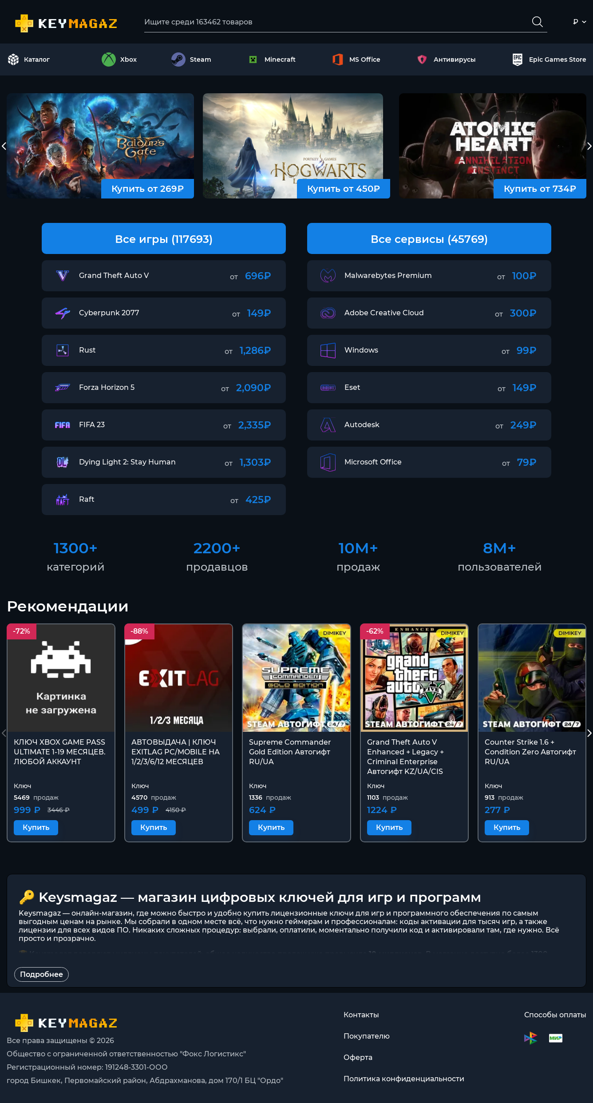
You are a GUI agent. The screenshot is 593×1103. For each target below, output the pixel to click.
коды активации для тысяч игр (457, 921)
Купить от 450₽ (343, 188)
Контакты (361, 1015)
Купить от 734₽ (540, 188)
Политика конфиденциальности (404, 1079)
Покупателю (367, 1036)
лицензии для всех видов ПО (74, 930)
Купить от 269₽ (147, 188)
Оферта (358, 1057)
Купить (36, 828)
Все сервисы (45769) (429, 239)
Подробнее (41, 974)
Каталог (28, 59)
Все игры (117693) (164, 239)
